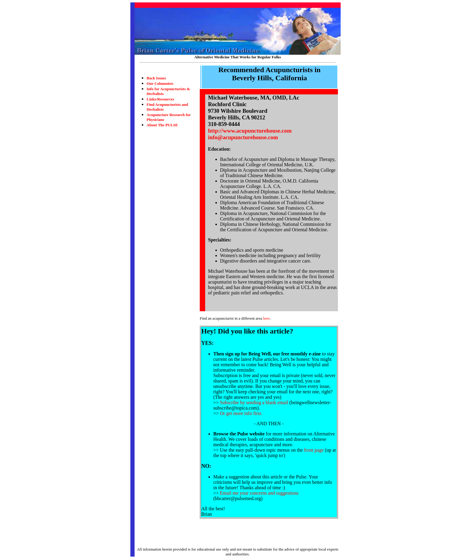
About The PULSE (162, 125)
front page (314, 450)
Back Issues (156, 78)
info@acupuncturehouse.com (243, 137)
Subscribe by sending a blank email (254, 402)
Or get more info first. (241, 413)
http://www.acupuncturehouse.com (250, 130)
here (266, 318)
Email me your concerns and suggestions (259, 493)
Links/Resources (160, 99)
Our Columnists (160, 83)
